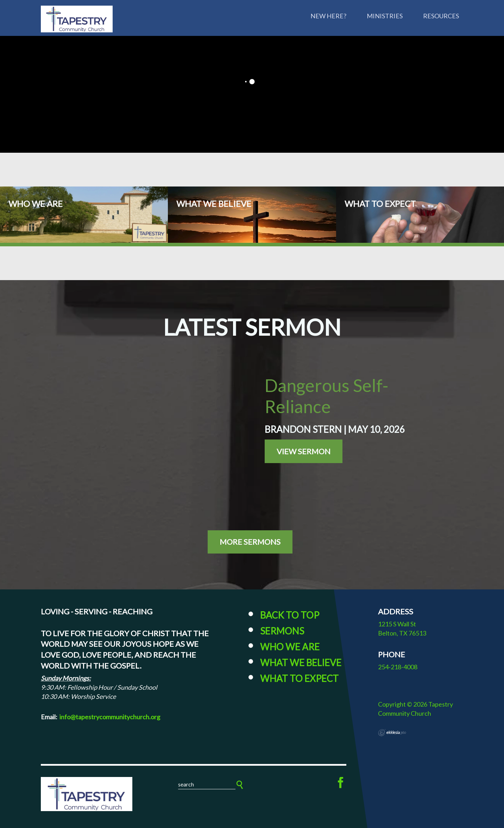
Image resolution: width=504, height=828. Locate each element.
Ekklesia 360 (392, 732)
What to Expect (299, 678)
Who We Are (290, 646)
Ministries (385, 16)
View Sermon (303, 451)
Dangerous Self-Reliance (327, 396)
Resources (441, 16)
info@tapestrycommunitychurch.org (109, 717)
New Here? (328, 16)
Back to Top (289, 615)
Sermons (282, 631)
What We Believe (300, 662)
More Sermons (250, 541)
